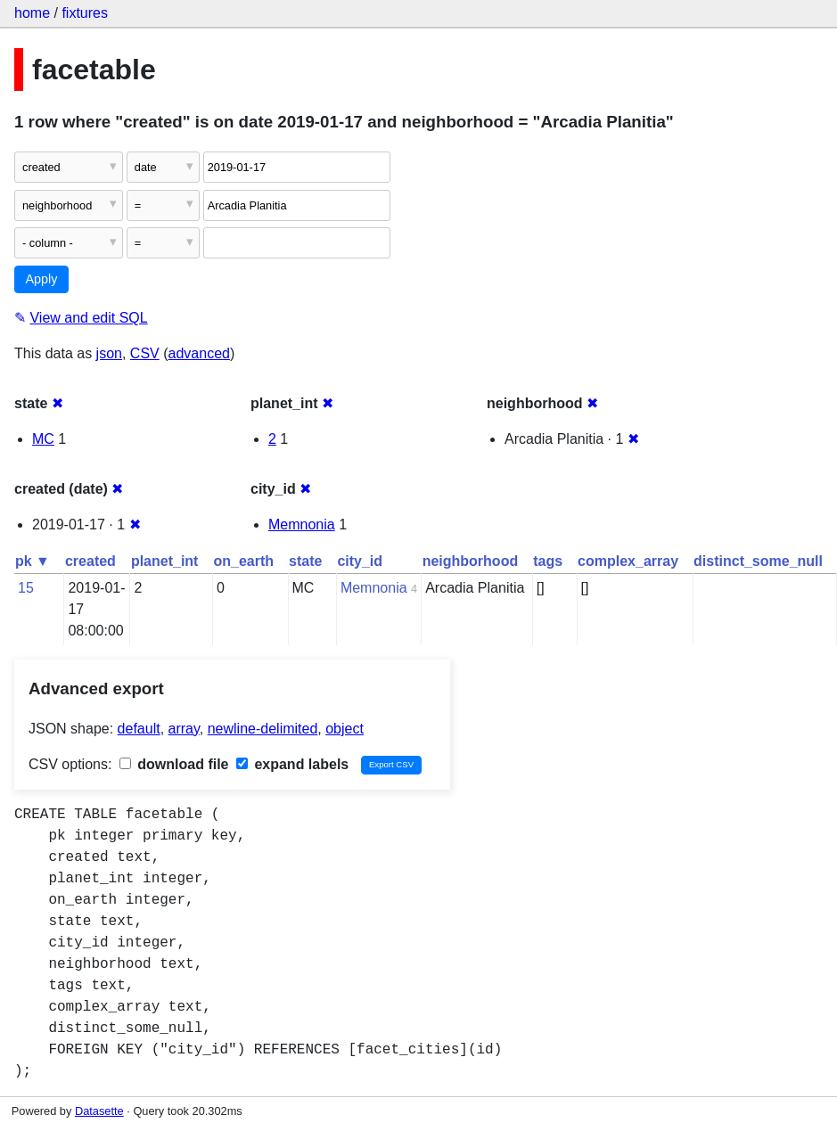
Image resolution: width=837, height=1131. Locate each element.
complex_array (628, 561)
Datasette (99, 1111)
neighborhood (471, 561)
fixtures (85, 12)
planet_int (165, 561)
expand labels (292, 764)
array (184, 728)
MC (43, 439)
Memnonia (301, 524)
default (139, 728)
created (90, 561)
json (109, 353)
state (305, 561)
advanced (199, 353)
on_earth (243, 561)
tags (547, 561)
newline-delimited (263, 728)
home (32, 12)
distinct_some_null (758, 561)
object (344, 728)
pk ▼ (32, 561)
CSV (145, 353)
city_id (359, 561)
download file (174, 764)
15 (26, 587)
